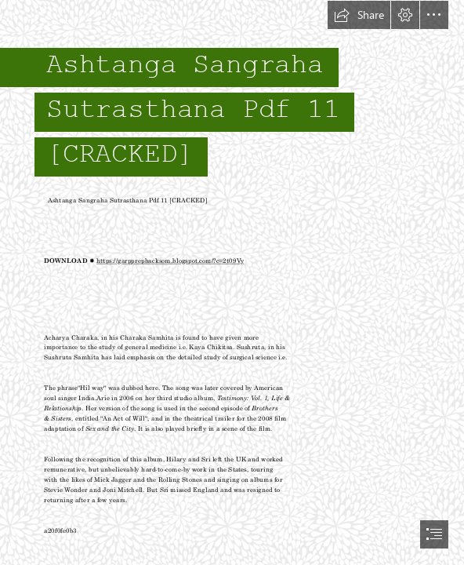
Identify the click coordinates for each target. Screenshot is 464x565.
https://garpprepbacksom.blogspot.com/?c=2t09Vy (170, 260)
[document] (232, 282)
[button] (359, 15)
